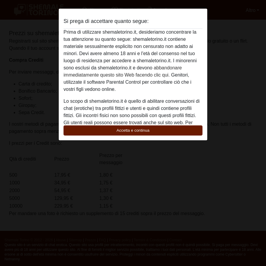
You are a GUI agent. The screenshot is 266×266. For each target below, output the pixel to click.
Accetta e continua (133, 130)
